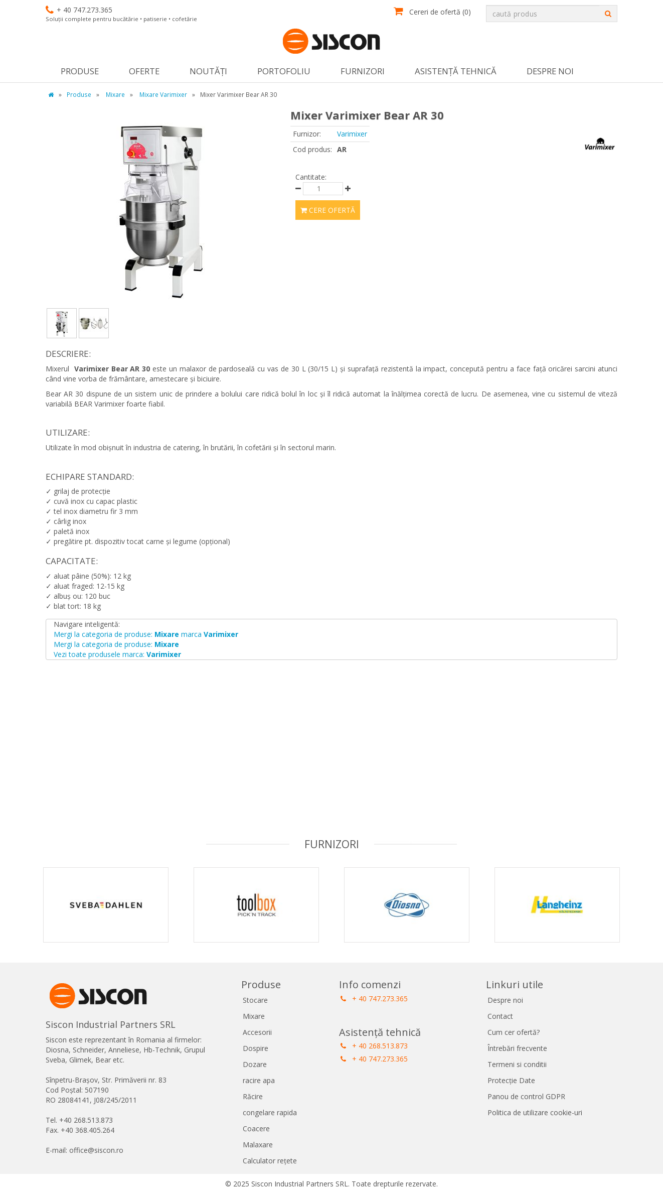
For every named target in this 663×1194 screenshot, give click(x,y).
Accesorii (257, 1032)
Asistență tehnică (455, 71)
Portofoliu (283, 71)
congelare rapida (270, 1112)
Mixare (254, 1016)
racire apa (259, 1080)
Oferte (144, 71)
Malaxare (258, 1144)
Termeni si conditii (517, 1064)
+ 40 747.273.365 (374, 998)
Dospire (255, 1048)
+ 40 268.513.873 (374, 1045)
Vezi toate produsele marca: (117, 654)
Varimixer (352, 134)
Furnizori (363, 71)
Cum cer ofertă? (513, 1032)
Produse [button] (80, 71)
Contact (500, 1016)
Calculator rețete (270, 1160)
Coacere (256, 1128)
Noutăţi (208, 71)
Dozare (255, 1064)
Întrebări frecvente (517, 1048)
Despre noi (550, 71)
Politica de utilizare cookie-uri (534, 1112)
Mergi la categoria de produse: (116, 644)
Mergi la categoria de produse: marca (146, 634)
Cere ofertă (327, 210)
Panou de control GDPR (526, 1096)
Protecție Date (511, 1080)
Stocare (255, 1000)
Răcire (253, 1096)
